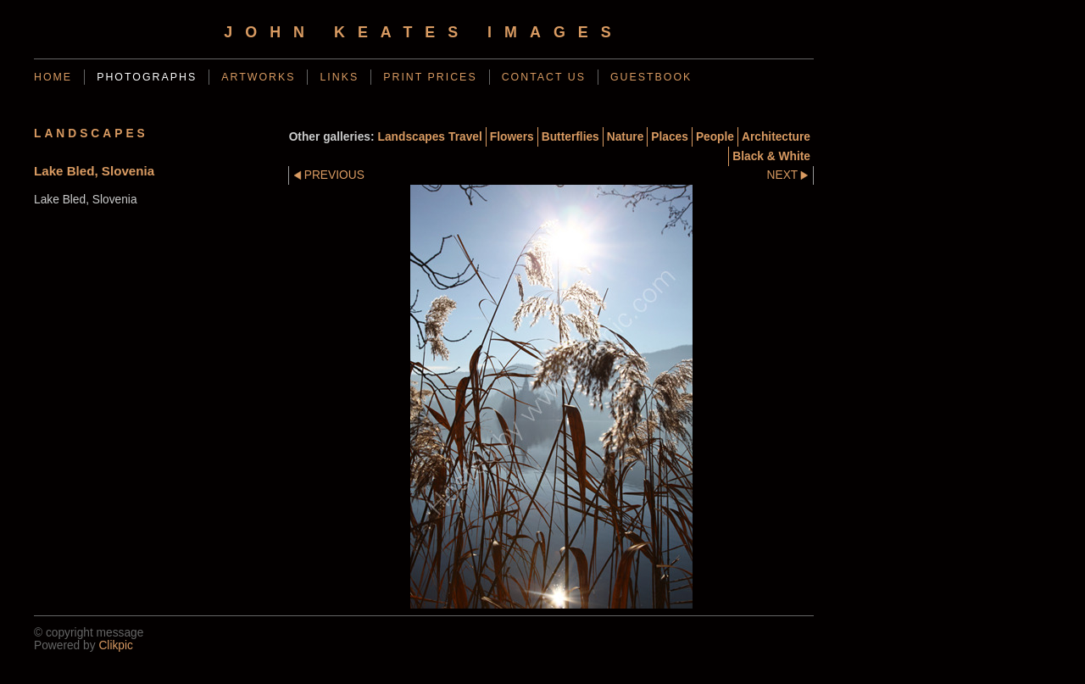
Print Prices (429, 77)
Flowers (512, 137)
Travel (465, 137)
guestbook (651, 77)
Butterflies (570, 137)
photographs (147, 77)
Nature (625, 137)
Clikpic (115, 645)
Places (669, 137)
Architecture (776, 137)
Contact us (544, 77)
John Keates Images (423, 32)
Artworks (258, 77)
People (715, 137)
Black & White (771, 156)
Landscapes (411, 137)
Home (53, 77)
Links (339, 77)
